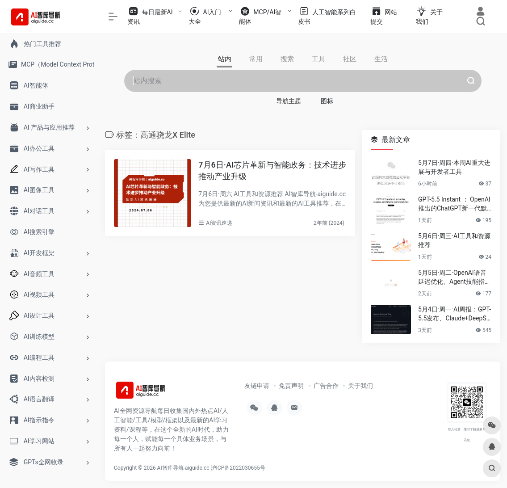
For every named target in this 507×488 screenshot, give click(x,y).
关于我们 (360, 385)
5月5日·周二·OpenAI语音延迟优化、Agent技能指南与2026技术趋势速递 (454, 277)
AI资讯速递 (219, 223)
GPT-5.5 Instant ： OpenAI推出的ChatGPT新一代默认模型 (454, 204)
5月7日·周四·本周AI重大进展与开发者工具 (454, 167)
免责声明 (291, 385)
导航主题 (288, 101)
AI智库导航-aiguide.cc (183, 468)
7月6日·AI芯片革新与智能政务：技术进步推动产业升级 (272, 170)
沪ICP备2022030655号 (238, 468)
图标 (327, 101)
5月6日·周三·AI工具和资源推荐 (454, 240)
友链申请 (256, 385)
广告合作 (326, 385)
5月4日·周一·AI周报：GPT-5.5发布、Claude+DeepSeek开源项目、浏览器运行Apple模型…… (454, 314)
